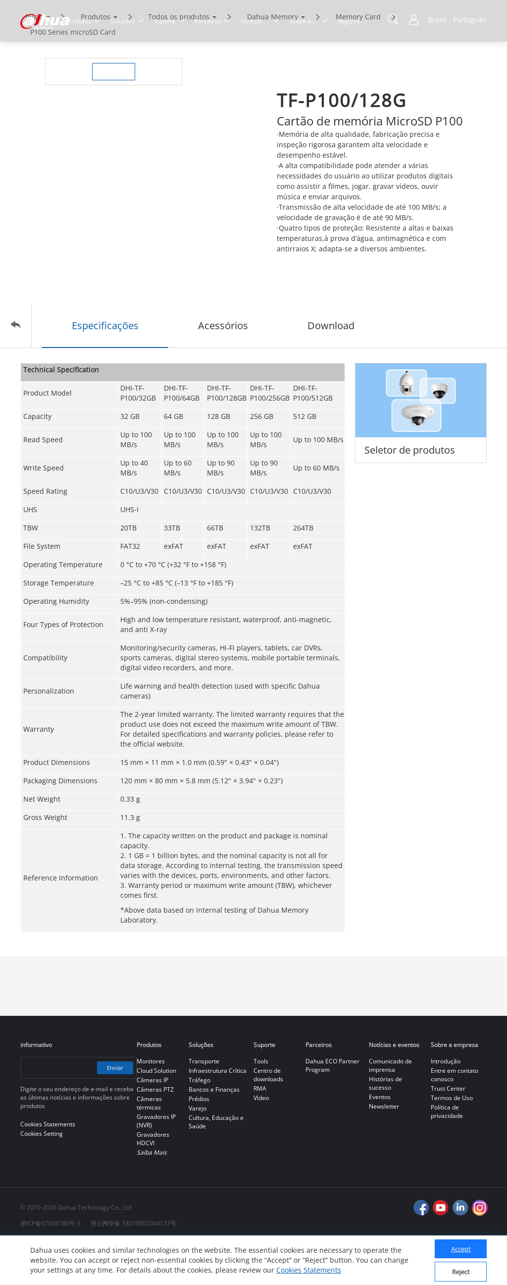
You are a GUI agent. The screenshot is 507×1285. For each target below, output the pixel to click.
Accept (461, 1248)
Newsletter (384, 1148)
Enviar (113, 1109)
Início (34, 58)
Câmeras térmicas (149, 1144)
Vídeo (261, 1139)
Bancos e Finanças (214, 1131)
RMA (260, 1130)
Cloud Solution (156, 1112)
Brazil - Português (457, 19)
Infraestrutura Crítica (218, 1112)
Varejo (197, 1150)
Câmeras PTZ (155, 1131)
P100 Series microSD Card (73, 73)
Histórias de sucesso (385, 1124)
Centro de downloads (268, 1116)
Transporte (204, 1103)
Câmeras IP (152, 1121)
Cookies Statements (308, 1270)
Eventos (380, 1138)
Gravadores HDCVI (153, 1180)
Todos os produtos (178, 58)
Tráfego (199, 1121)
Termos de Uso (452, 1139)
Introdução (445, 1103)
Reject (461, 1271)
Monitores (151, 1103)
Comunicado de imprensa (390, 1107)
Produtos (95, 58)
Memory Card (358, 58)
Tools (261, 1103)
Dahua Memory (272, 58)
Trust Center (448, 1130)
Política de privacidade (447, 1153)
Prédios (199, 1140)
